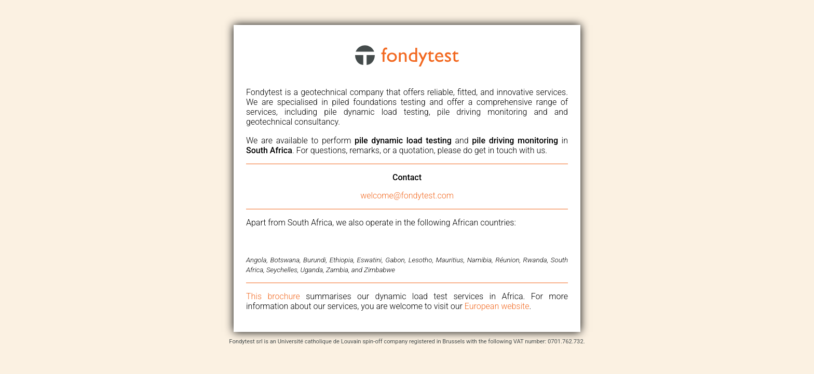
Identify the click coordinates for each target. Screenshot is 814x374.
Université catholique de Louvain (319, 341)
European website (497, 306)
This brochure (273, 296)
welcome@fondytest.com (407, 196)
